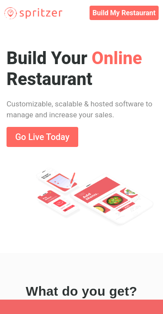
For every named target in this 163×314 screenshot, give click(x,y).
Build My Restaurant (124, 13)
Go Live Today (42, 137)
